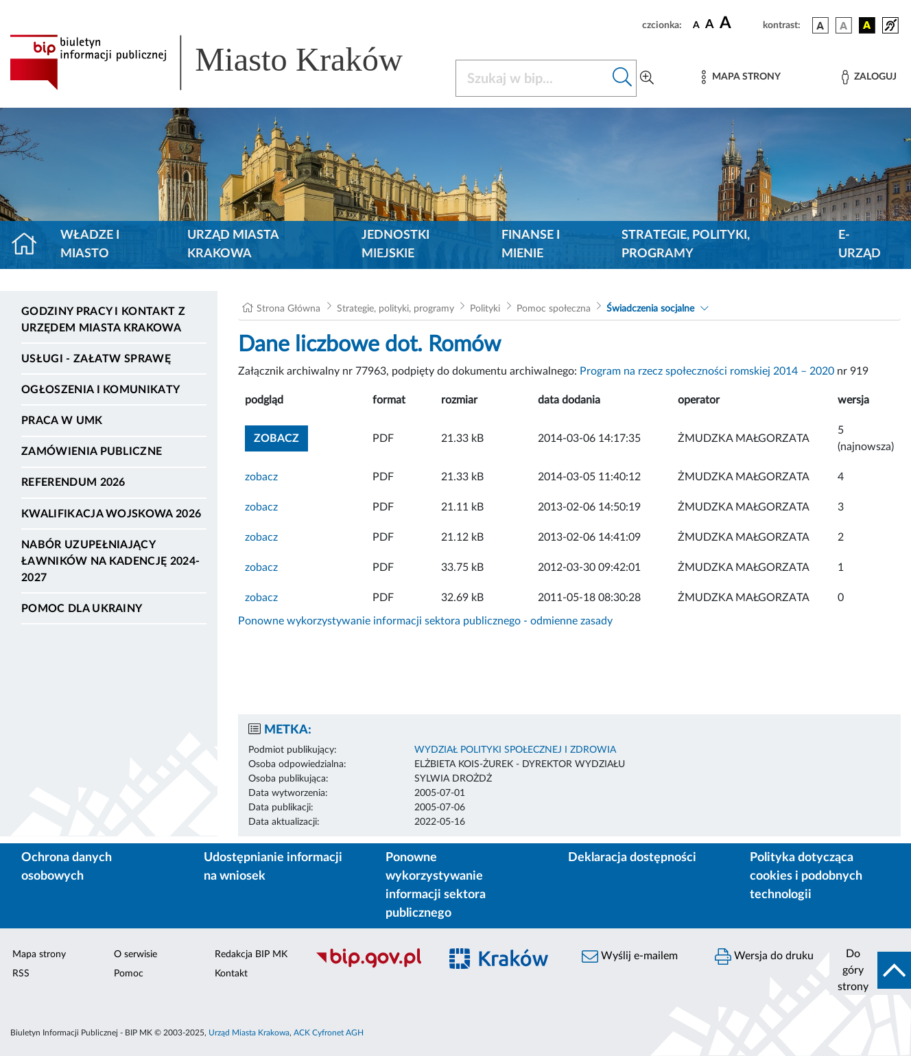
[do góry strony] (870, 970)
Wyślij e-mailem (630, 956)
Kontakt (231, 973)
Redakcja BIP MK (251, 954)
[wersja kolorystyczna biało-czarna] (843, 25)
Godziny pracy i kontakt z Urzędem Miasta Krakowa (103, 319)
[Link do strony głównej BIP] (224, 62)
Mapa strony (39, 954)
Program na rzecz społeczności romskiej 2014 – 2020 (707, 371)
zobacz (261, 476)
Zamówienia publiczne (91, 451)
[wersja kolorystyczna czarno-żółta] (867, 25)
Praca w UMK (62, 420)
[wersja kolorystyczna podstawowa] (820, 25)
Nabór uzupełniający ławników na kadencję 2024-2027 (110, 561)
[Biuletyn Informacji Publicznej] (370, 966)
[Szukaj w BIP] (532, 78)
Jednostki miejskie (395, 244)
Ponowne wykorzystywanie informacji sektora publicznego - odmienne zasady (425, 620)
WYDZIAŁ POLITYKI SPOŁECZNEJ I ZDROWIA (515, 750)
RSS (20, 973)
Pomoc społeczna (554, 309)
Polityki (485, 309)
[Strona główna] (29, 244)
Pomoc (128, 973)
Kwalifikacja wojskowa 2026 (111, 513)
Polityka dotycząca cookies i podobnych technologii (806, 876)
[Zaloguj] (869, 77)
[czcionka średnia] (709, 25)
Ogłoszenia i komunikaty (100, 389)
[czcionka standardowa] (696, 24)
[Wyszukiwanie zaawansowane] (647, 78)
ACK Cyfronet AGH (329, 1033)
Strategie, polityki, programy (686, 244)
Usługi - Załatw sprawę (96, 358)
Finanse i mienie (530, 244)
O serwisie (135, 954)
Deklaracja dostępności (632, 858)
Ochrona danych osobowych (66, 867)
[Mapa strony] (741, 77)
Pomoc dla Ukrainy (81, 608)
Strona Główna (288, 309)
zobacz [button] (281, 437)
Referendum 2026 (73, 482)
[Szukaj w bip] (622, 78)
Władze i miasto (89, 244)
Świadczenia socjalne (650, 309)
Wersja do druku (764, 956)
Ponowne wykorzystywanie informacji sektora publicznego (436, 885)
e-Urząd (859, 244)
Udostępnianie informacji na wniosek (273, 867)
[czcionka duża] (739, 23)
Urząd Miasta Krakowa (233, 244)
